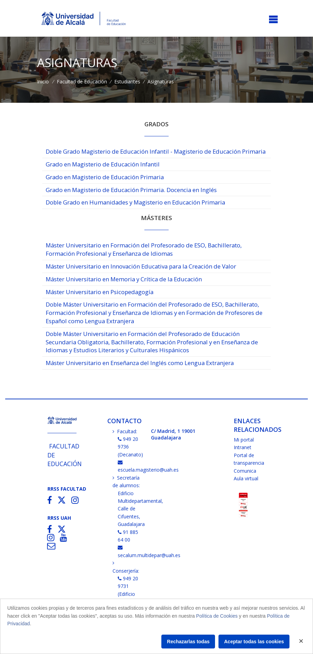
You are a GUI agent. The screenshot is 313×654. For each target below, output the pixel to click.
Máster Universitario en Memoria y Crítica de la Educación (124, 279)
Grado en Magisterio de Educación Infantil (103, 164)
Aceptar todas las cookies (254, 641)
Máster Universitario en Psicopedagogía (99, 292)
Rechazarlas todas (188, 641)
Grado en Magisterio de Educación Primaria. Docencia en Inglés (131, 190)
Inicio (43, 81)
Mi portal (244, 439)
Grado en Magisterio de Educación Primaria (105, 177)
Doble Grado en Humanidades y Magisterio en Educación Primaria (135, 202)
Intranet (242, 447)
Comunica (245, 470)
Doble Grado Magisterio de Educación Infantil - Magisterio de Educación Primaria (156, 151)
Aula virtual (246, 478)
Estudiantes (127, 81)
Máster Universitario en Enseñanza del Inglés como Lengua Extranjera (140, 363)
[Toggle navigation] (273, 20)
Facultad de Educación (82, 81)
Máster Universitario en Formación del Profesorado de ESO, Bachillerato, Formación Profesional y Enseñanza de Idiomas (144, 249)
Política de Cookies (217, 616)
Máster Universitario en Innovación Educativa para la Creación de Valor (141, 266)
